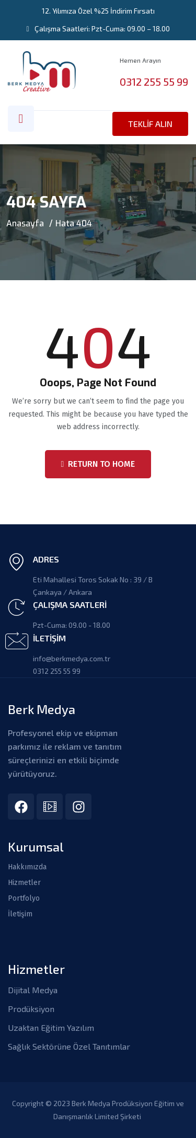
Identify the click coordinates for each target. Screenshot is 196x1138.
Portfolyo (24, 898)
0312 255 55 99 (154, 81)
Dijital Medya (32, 990)
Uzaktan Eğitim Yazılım (51, 1027)
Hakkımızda (27, 867)
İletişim (20, 914)
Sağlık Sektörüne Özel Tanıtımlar (69, 1046)
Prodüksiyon (31, 1009)
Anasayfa (25, 223)
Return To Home (98, 464)
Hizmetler (24, 883)
